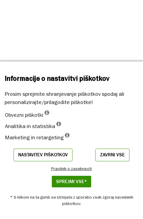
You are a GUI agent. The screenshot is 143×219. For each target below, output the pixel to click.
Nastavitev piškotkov (43, 155)
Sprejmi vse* (71, 181)
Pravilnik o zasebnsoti (71, 168)
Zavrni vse (112, 155)
